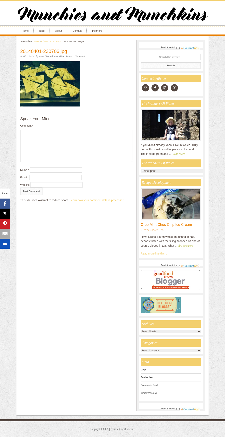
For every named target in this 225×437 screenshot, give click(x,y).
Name (24, 169)
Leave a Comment (75, 56)
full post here (185, 245)
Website (25, 184)
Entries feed (147, 377)
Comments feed (149, 385)
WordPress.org (149, 393)
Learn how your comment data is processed (97, 200)
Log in (144, 369)
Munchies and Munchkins (112, 15)
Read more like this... (154, 253)
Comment (26, 125)
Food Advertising (169, 47)
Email (24, 177)
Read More (179, 153)
